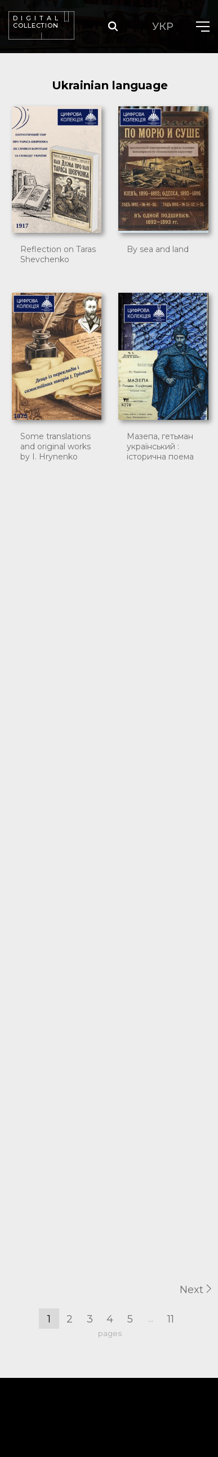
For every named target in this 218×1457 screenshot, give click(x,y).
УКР (162, 26)
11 (170, 1319)
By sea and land (158, 249)
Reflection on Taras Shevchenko (58, 254)
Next (195, 1289)
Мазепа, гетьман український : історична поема (160, 446)
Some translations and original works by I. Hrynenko (55, 446)
